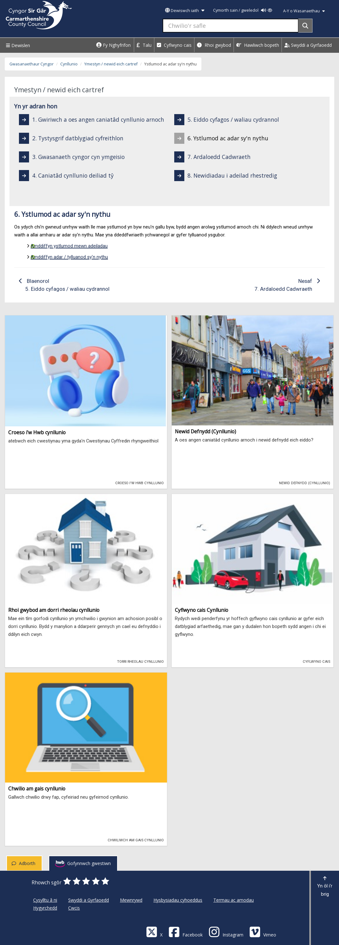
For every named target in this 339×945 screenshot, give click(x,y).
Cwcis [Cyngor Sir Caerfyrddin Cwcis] (74, 908)
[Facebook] (185, 931)
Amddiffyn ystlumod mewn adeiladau (69, 246)
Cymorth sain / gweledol (242, 10)
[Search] (305, 26)
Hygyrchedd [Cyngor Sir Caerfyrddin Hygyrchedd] (45, 908)
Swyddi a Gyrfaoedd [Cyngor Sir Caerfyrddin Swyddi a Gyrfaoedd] (88, 900)
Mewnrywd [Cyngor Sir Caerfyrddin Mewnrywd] (131, 900)
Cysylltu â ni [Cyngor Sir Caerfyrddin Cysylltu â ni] (45, 900)
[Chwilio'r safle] (231, 26)
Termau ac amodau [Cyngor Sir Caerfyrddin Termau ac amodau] (233, 900)
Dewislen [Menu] (17, 45)
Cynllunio (69, 64)
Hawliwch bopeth (257, 45)
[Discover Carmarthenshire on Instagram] (226, 931)
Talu (144, 45)
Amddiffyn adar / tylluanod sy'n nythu (69, 257)
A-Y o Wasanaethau (304, 11)
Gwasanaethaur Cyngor (31, 64)
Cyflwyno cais (174, 45)
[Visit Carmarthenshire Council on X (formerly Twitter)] (154, 931)
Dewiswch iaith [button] (184, 10)
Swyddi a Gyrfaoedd (308, 45)
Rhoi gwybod (214, 45)
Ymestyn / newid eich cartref (111, 64)
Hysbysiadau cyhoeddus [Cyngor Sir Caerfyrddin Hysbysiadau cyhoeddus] (177, 900)
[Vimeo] (263, 931)
